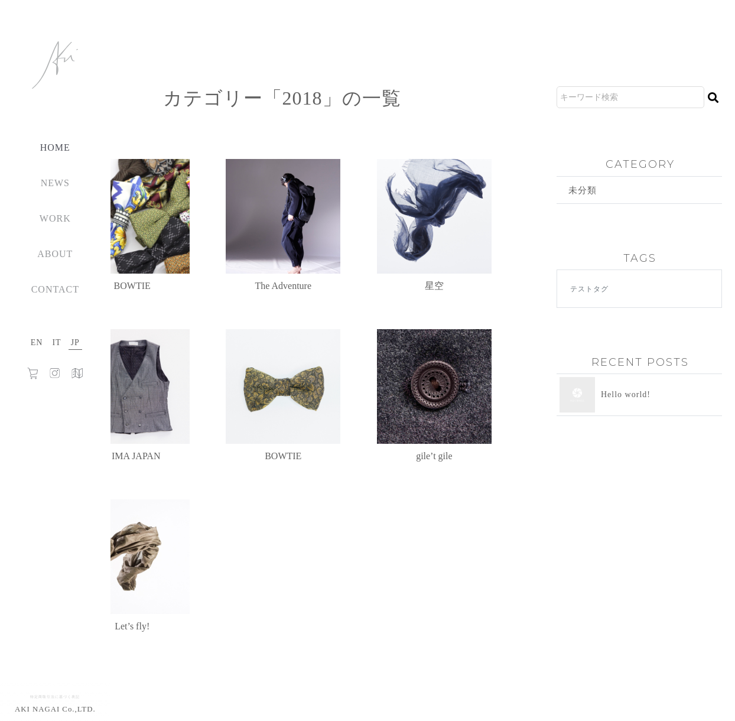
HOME (55, 147)
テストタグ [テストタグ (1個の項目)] (589, 289)
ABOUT (55, 254)
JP (75, 342)
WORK (55, 218)
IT (56, 342)
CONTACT (55, 289)
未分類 (583, 190)
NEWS (55, 183)
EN (37, 342)
